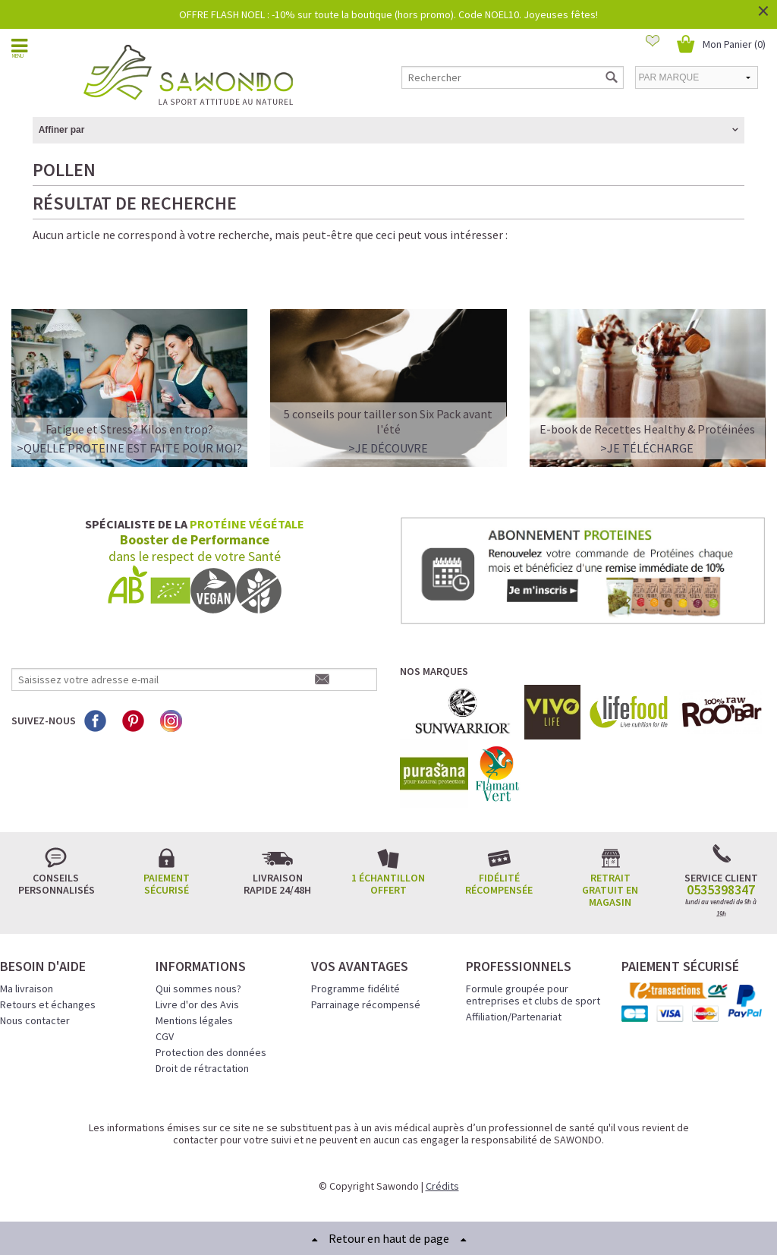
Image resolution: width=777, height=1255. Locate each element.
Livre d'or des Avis (197, 1004)
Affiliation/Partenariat (514, 1016)
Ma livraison (26, 988)
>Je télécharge (647, 448)
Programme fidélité (355, 988)
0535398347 (721, 890)
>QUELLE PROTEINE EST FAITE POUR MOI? (129, 448)
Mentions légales (194, 1020)
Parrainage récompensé (365, 1004)
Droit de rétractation (202, 1068)
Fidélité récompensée (499, 884)
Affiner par (62, 130)
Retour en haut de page (388, 1238)
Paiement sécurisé (166, 884)
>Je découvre (388, 448)
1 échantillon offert (388, 884)
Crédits (442, 1186)
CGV (165, 1036)
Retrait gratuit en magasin (610, 890)
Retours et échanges (48, 1004)
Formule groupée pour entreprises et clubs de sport (533, 994)
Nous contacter (35, 1020)
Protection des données (211, 1052)
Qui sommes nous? (198, 988)
